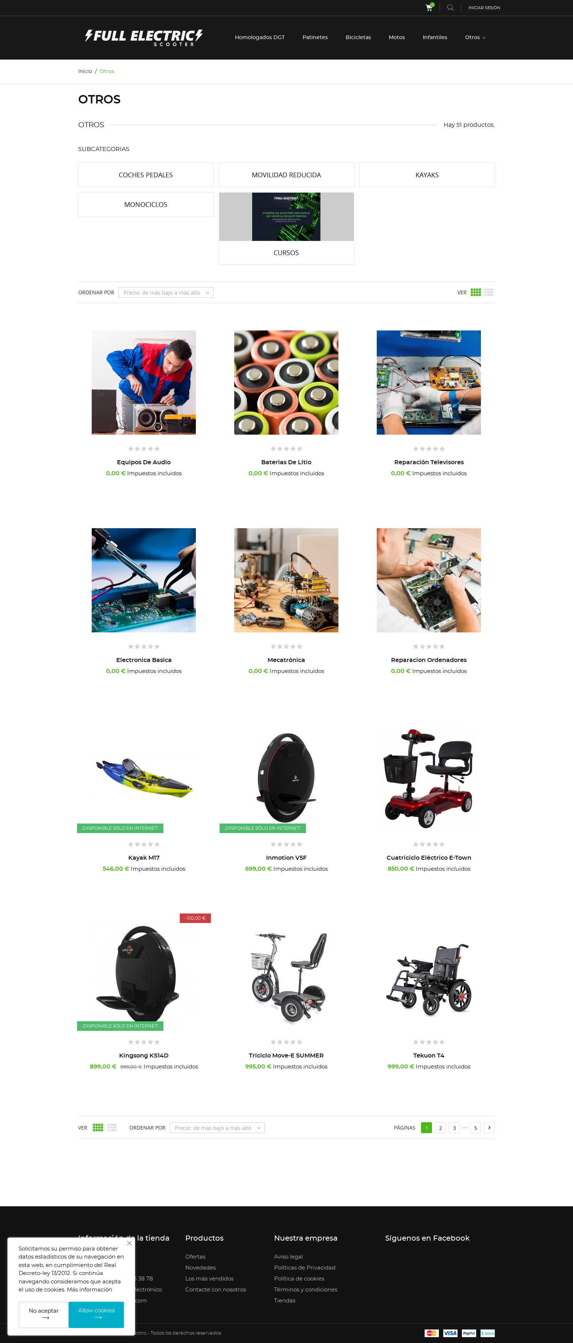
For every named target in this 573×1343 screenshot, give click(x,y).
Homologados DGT (260, 37)
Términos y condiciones (305, 1290)
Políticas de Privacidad (304, 1268)
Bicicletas (358, 37)
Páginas (404, 1127)
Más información (89, 1290)
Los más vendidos (209, 1279)
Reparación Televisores (429, 462)
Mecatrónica (286, 660)
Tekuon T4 (428, 1056)
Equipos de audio (144, 462)
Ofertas (195, 1257)
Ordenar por (96, 292)
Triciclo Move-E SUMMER (286, 1056)
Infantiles (435, 37)
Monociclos (145, 204)
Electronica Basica (144, 660)
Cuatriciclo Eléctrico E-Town (429, 858)
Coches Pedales (146, 174)
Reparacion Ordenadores (429, 660)
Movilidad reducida (286, 174)
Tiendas (284, 1301)
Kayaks (427, 174)
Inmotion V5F (286, 858)
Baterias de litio (286, 462)
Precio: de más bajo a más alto (168, 292)
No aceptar (44, 1311)
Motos (397, 37)
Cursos (286, 252)
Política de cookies (299, 1279)
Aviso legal (288, 1257)
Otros (473, 37)
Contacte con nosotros (215, 1290)
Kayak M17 (144, 858)
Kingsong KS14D (143, 1056)
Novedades (200, 1268)
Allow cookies (96, 1310)
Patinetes (315, 37)
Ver (462, 292)
